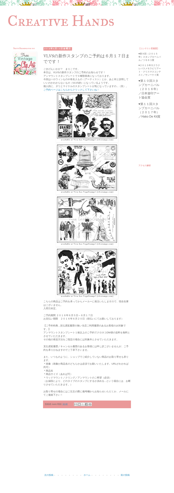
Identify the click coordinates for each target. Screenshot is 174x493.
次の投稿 (48, 475)
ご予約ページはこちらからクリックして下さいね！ (71, 89)
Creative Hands (60, 21)
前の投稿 (125, 475)
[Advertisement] (87, 443)
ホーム (87, 475)
